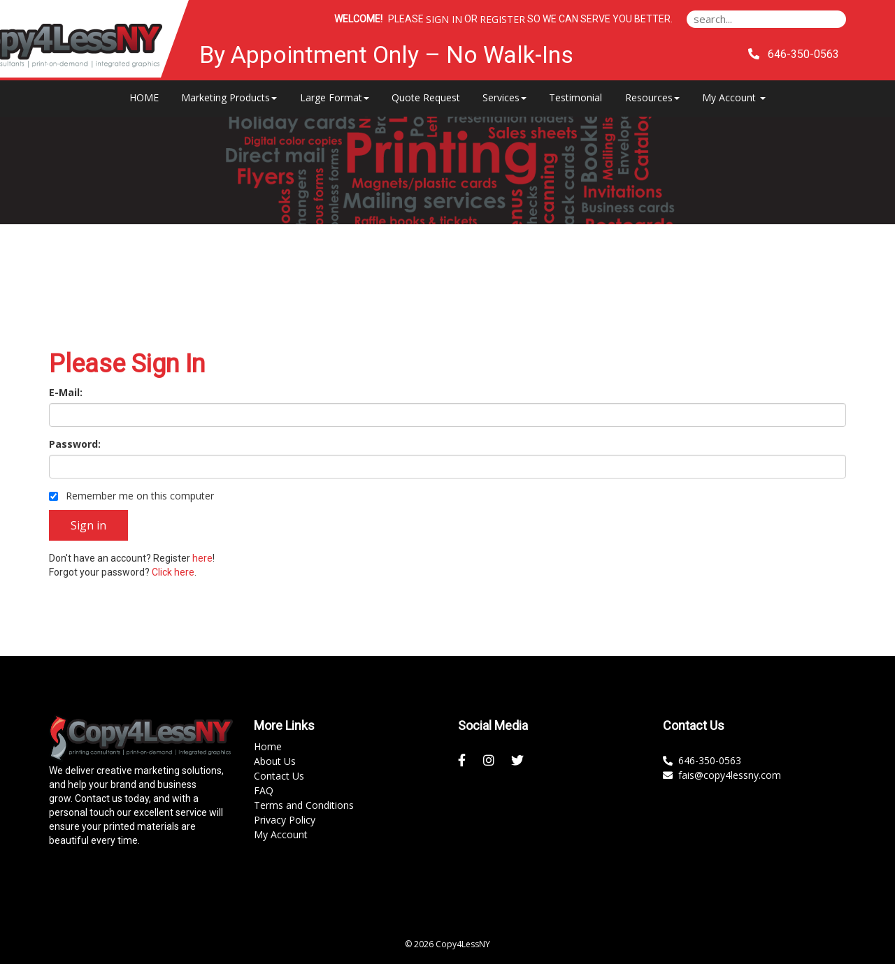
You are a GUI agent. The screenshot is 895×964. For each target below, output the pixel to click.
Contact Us (279, 775)
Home (268, 746)
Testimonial (575, 97)
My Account (281, 834)
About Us (275, 761)
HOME (144, 97)
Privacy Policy (284, 819)
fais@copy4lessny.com (722, 775)
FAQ (263, 790)
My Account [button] (734, 97)
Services (504, 97)
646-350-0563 (702, 760)
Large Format (334, 97)
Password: (75, 444)
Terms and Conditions (304, 805)
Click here (173, 572)
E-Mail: (66, 392)
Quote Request (426, 97)
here (202, 558)
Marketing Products (229, 97)
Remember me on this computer (131, 495)
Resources (652, 97)
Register (502, 19)
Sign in (444, 19)
